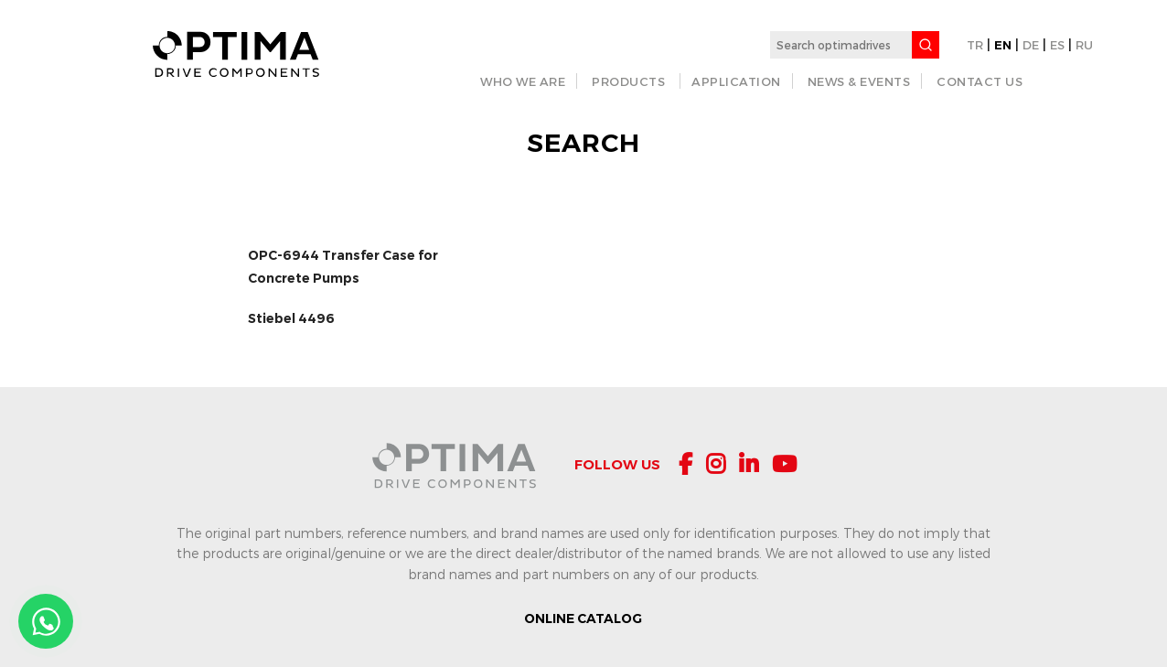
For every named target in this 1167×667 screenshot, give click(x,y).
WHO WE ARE (522, 81)
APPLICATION (736, 81)
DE (1030, 45)
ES (1057, 45)
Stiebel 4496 (291, 318)
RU (1084, 45)
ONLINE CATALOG (583, 618)
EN (1003, 45)
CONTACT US (979, 81)
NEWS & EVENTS (859, 81)
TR (975, 45)
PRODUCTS (628, 81)
